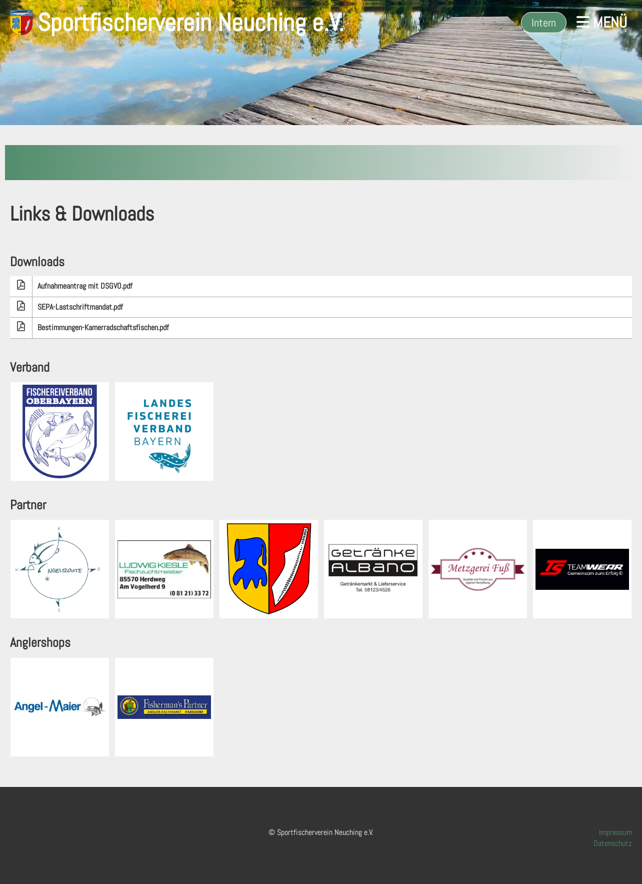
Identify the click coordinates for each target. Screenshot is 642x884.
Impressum (615, 832)
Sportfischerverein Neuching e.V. (191, 23)
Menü (601, 22)
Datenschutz (613, 843)
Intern (544, 23)
